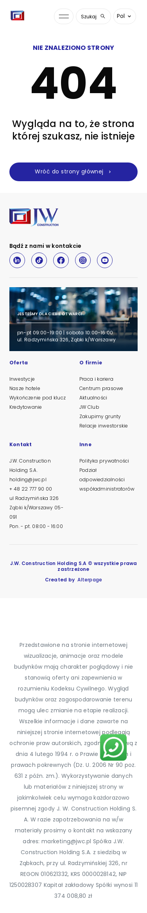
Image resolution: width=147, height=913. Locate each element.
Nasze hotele (24, 388)
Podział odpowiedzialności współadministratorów (106, 479)
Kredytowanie (25, 407)
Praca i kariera (96, 379)
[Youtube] (105, 260)
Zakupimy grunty (100, 416)
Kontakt (20, 445)
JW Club (89, 407)
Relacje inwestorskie (103, 425)
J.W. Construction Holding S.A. (30, 465)
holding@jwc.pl (28, 479)
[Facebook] (61, 260)
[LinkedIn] (17, 260)
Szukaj (93, 16)
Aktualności (93, 397)
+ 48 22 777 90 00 (30, 489)
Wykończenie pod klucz (37, 397)
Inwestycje (22, 379)
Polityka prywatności (104, 460)
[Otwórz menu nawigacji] (64, 17)
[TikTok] (39, 260)
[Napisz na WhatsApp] (113, 747)
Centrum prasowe (101, 388)
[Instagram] (83, 260)
